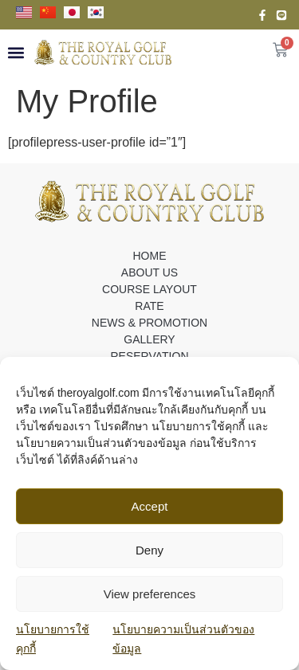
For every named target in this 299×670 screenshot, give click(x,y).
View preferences (150, 594)
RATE (149, 306)
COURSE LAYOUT (149, 289)
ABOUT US (149, 272)
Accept (150, 506)
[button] (15, 52)
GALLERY (149, 339)
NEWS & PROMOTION (149, 322)
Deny (149, 550)
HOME (150, 255)
